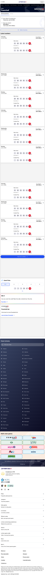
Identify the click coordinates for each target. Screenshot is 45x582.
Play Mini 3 (4, 301)
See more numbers (22, 256)
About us (3, 550)
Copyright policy (27, 560)
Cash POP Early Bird (35, 5)
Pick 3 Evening (13, 5)
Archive (11, 13)
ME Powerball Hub (5, 13)
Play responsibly (5, 554)
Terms (2, 557)
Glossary (25, 554)
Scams (24, 550)
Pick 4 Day (20, 5)
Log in (42, 1)
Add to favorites (22, 30)
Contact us (22, 464)
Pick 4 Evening (26, 5)
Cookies (3, 560)
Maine (2, 5)
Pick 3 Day (7, 5)
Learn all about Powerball (7, 315)
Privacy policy (26, 557)
